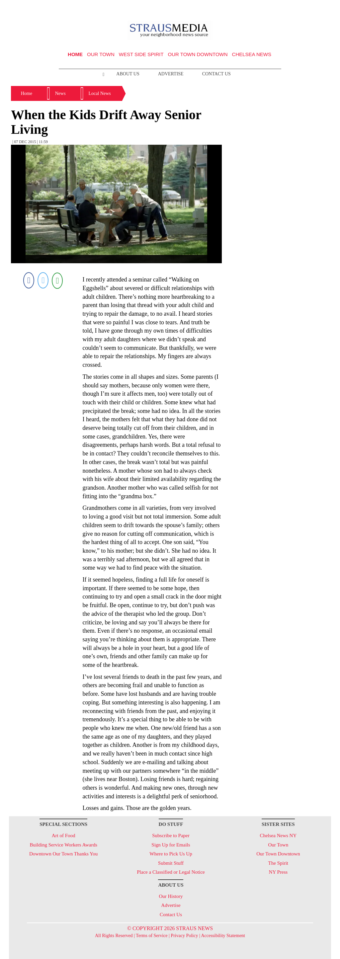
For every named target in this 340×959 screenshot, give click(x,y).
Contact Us (216, 73)
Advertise (171, 73)
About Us (127, 73)
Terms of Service (151, 935)
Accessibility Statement (223, 935)
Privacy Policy (184, 935)
